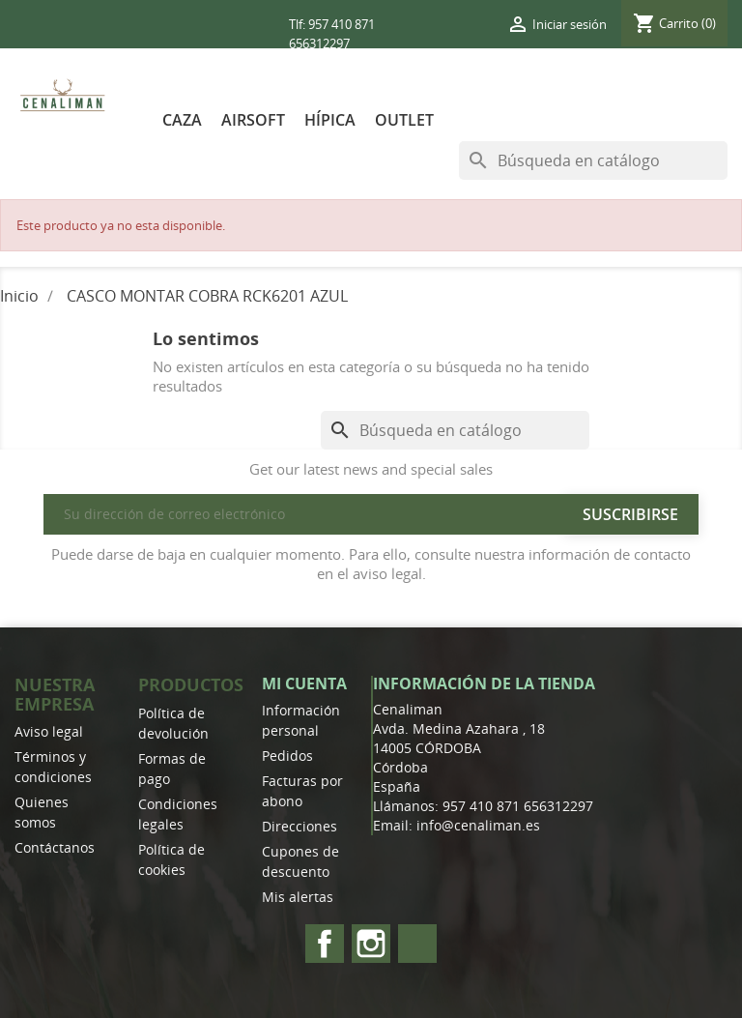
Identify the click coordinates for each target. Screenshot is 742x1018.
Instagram (371, 943)
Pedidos (287, 755)
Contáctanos (54, 847)
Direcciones (299, 826)
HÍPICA (330, 120)
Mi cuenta (304, 683)
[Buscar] (593, 160)
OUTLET (404, 120)
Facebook (324, 943)
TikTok (417, 943)
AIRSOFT (253, 120)
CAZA (182, 120)
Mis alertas (297, 896)
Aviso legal (48, 731)
